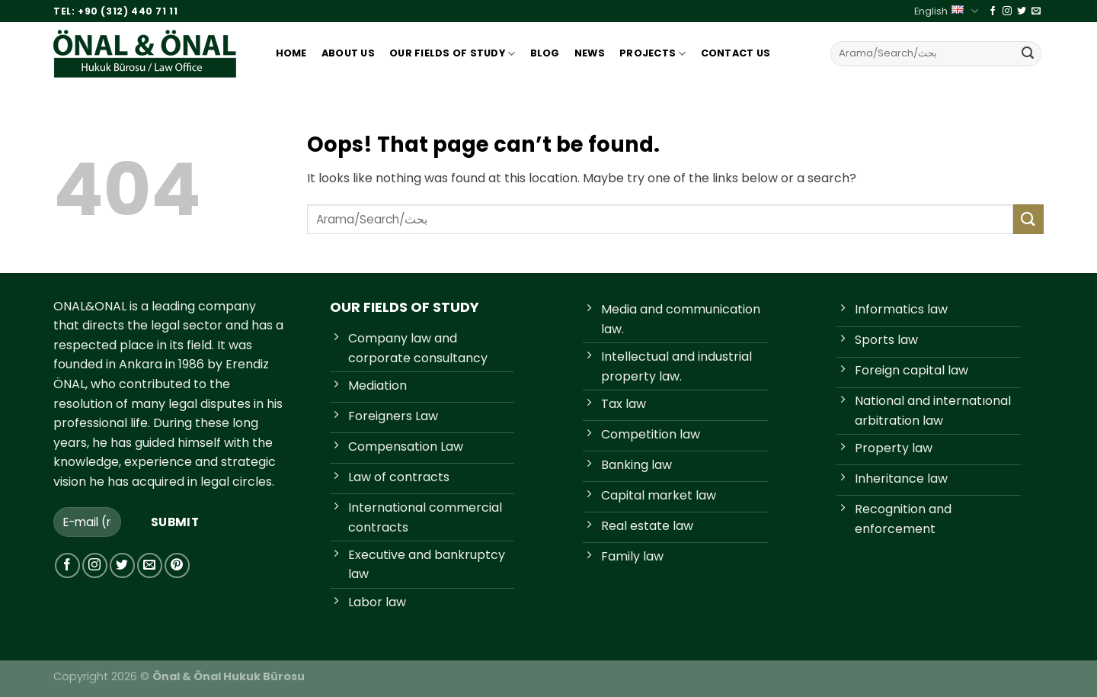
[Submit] (1028, 53)
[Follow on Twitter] (1021, 11)
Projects (652, 54)
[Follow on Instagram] (1007, 11)
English (945, 11)
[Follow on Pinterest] (177, 565)
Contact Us (736, 53)
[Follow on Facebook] (992, 11)
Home (291, 53)
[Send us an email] (1036, 11)
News (589, 53)
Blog (545, 53)
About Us (348, 53)
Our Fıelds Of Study (452, 54)
